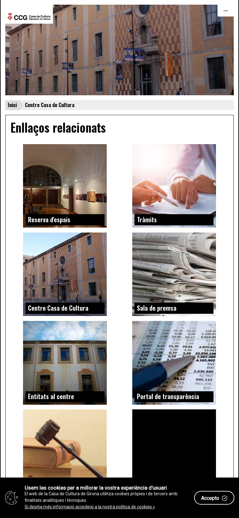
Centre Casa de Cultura (58, 308)
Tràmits (147, 219)
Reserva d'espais (49, 219)
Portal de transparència (168, 396)
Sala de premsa (156, 308)
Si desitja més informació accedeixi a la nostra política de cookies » (90, 506)
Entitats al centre (51, 396)
